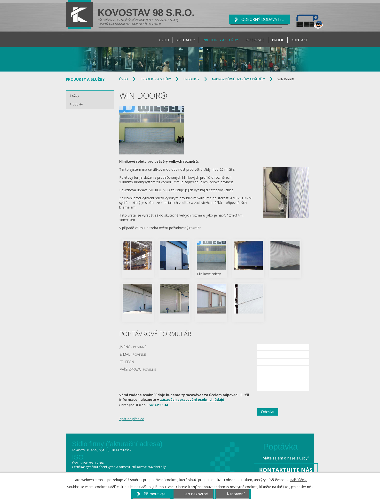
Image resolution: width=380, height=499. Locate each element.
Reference (254, 40)
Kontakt (299, 40)
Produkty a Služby (220, 40)
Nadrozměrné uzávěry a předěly (238, 79)
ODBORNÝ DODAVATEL (262, 19)
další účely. (298, 479)
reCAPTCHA (158, 405)
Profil (278, 40)
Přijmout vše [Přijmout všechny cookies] (155, 494)
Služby (74, 95)
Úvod (164, 40)
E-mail (133, 354)
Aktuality (185, 40)
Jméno (133, 347)
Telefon (127, 362)
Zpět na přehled (131, 419)
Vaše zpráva (138, 369)
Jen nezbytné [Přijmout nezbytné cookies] (196, 494)
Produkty (191, 79)
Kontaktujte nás (286, 470)
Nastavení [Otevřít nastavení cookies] (236, 494)
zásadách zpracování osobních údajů (192, 399)
